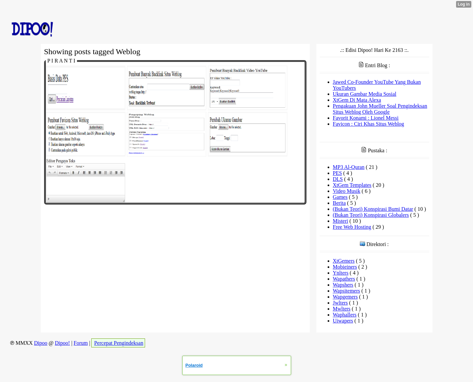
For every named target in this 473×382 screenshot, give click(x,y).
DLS (338, 179)
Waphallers (345, 315)
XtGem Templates (352, 185)
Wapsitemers (346, 291)
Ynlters (341, 273)
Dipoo (40, 343)
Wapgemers (345, 297)
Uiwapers (343, 320)
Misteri (340, 221)
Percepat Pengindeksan (118, 343)
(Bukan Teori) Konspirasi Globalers (371, 215)
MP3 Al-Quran (349, 167)
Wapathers (344, 279)
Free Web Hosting (352, 227)
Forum (81, 343)
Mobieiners (345, 267)
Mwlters (342, 309)
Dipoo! (62, 343)
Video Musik (346, 191)
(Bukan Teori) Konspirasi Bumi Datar (373, 209)
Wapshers (343, 285)
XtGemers (344, 261)
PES (337, 173)
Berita (339, 203)
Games (340, 197)
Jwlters (340, 303)
